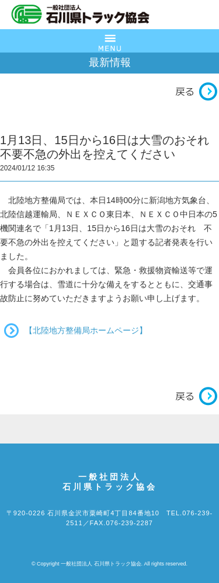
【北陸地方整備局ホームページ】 (86, 330)
